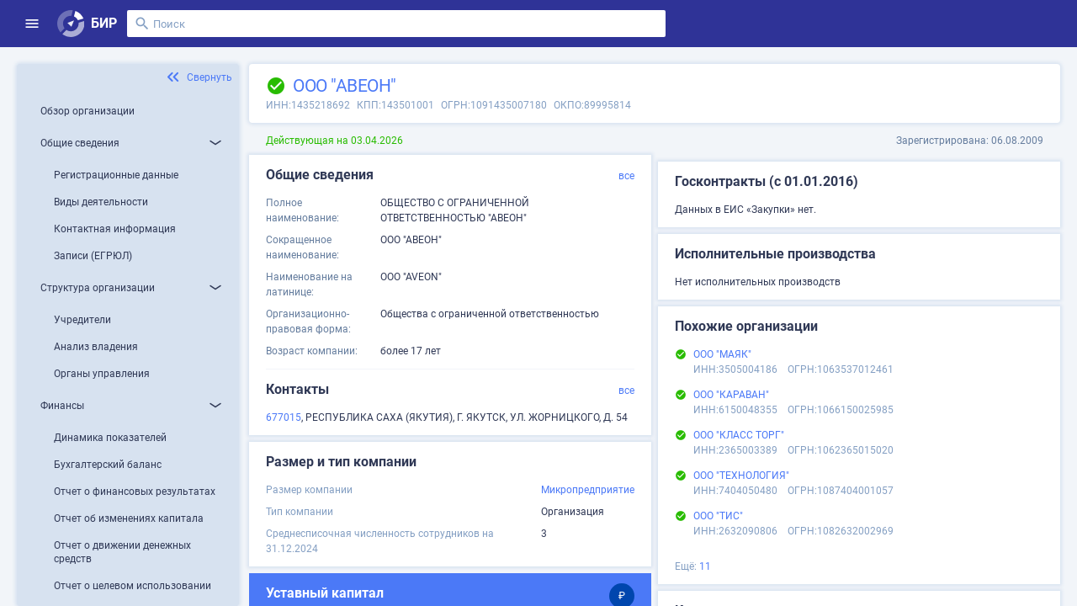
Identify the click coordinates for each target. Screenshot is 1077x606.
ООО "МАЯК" (722, 354)
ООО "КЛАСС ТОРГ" (738, 435)
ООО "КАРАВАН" (731, 395)
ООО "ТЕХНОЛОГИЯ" (741, 475)
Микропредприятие (587, 490)
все (626, 176)
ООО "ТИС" (718, 516)
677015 (283, 417)
